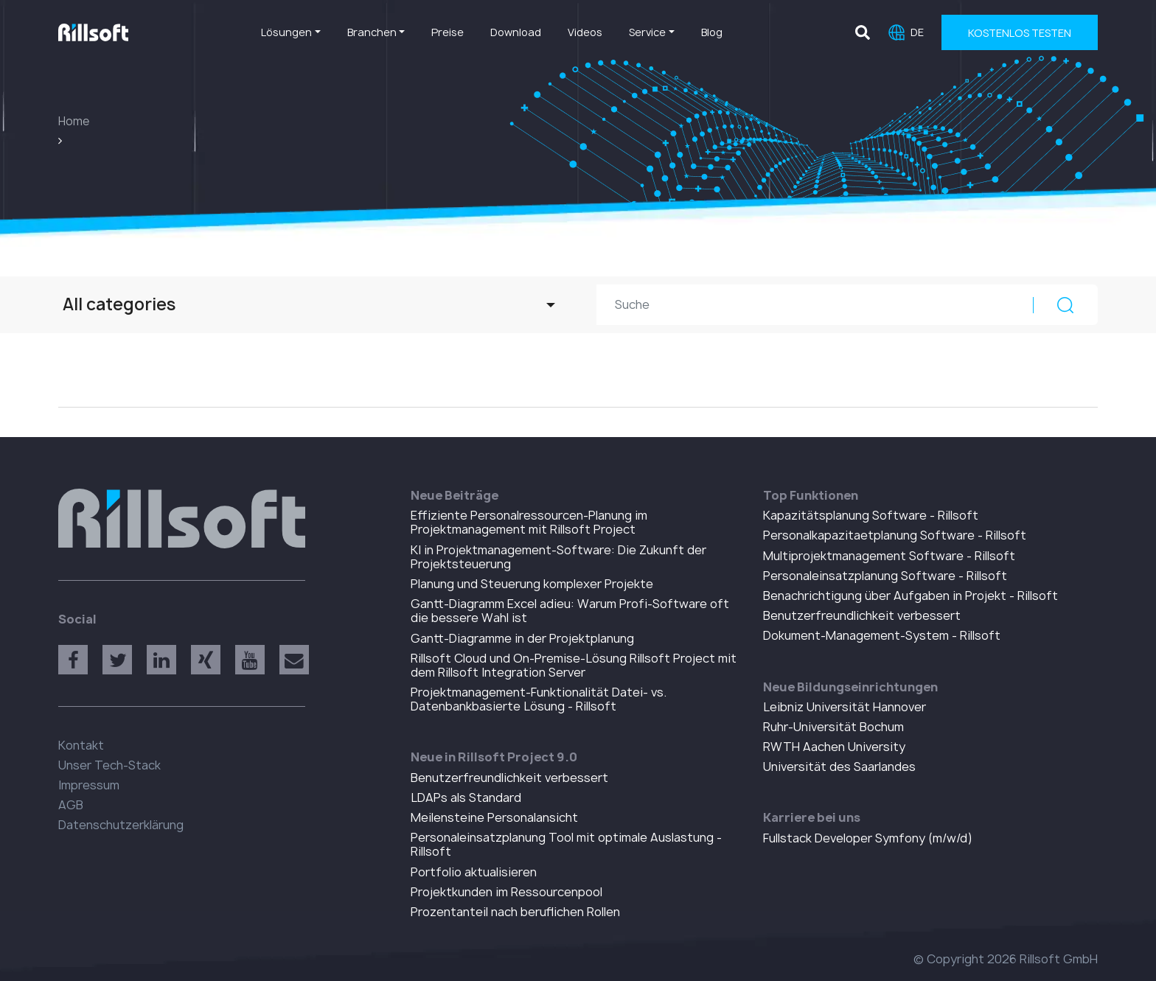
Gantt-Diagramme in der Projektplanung (522, 638)
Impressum (88, 785)
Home (73, 121)
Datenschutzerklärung (121, 825)
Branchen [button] (372, 32)
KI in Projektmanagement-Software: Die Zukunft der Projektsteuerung (558, 557)
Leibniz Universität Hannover (844, 707)
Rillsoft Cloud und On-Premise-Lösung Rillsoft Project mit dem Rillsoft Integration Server (574, 665)
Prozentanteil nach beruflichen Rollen (515, 912)
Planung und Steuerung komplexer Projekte (532, 584)
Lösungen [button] (286, 32)
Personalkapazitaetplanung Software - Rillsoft (894, 535)
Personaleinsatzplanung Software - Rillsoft (885, 576)
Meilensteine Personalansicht (494, 817)
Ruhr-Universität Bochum (833, 727)
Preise (447, 32)
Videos (585, 32)
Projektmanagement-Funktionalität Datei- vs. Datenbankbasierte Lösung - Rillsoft (538, 699)
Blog (711, 32)
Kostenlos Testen (1019, 33)
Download (515, 32)
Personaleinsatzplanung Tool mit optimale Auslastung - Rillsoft (566, 844)
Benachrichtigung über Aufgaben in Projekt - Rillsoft (910, 595)
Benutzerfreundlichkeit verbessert (509, 777)
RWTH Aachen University (834, 747)
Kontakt (81, 745)
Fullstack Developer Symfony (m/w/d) (867, 838)
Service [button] (647, 32)
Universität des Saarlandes (839, 766)
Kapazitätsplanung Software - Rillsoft (870, 515)
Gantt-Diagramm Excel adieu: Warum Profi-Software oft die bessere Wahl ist (570, 611)
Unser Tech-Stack (109, 765)
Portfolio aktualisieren (474, 872)
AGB (70, 805)
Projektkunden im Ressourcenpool (506, 892)
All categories (119, 304)
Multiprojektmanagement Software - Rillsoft (889, 556)
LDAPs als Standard (466, 797)
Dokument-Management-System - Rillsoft (881, 635)
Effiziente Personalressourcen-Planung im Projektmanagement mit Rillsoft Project (529, 522)
